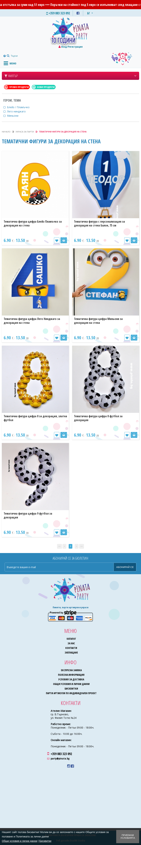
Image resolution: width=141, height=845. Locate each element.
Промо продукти (16, 87)
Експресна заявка (71, 670)
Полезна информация (71, 674)
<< (59, 546)
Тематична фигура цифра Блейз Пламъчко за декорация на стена (33, 223)
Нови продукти (43, 87)
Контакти (71, 648)
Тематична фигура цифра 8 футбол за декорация (98, 418)
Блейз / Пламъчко (20, 107)
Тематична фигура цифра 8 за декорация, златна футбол (35, 418)
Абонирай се (125, 567)
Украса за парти (25, 131)
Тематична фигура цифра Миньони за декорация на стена (98, 321)
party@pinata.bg (60, 758)
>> (81, 546)
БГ (88, 13)
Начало (6, 131)
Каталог (71, 638)
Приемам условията (127, 836)
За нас (71, 643)
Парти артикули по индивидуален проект (71, 693)
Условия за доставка (71, 679)
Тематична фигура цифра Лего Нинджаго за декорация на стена (32, 321)
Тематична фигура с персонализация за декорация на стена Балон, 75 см (99, 223)
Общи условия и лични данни (71, 684)
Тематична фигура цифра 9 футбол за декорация (28, 515)
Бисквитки (71, 688)
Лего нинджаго (18, 111)
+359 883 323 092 (61, 754)
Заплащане (71, 652)
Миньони (15, 115)
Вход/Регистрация (72, 46)
